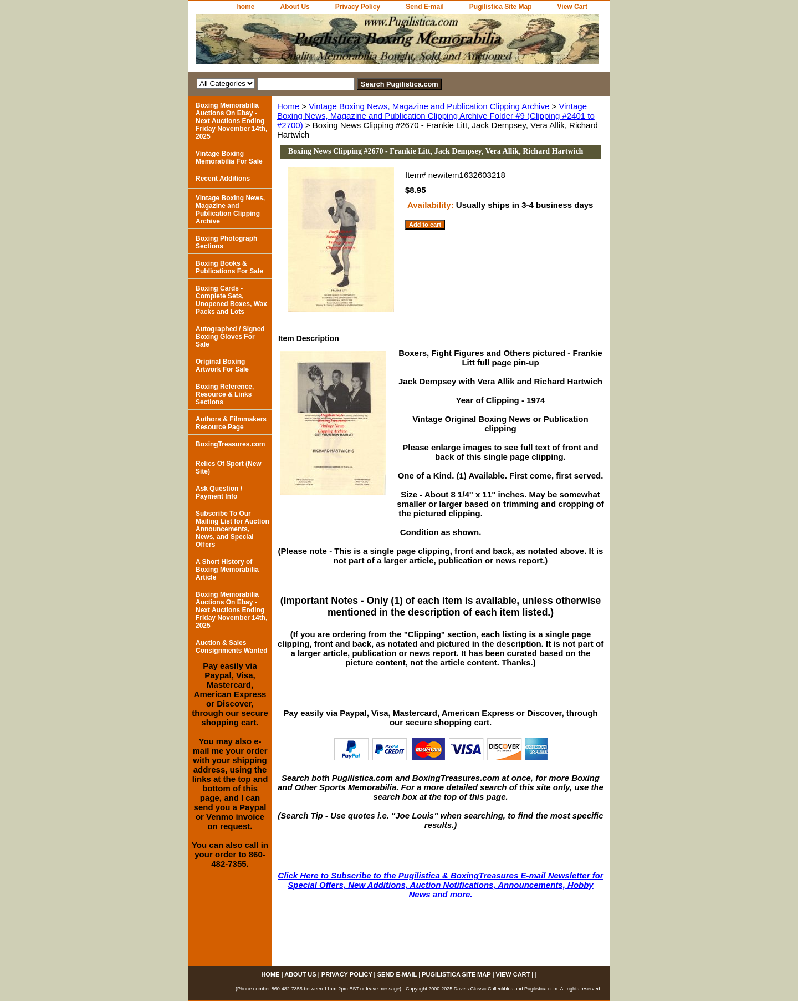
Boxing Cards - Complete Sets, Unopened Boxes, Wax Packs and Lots (231, 300)
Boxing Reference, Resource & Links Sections (225, 394)
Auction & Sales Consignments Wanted (232, 646)
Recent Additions (223, 178)
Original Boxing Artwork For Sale (222, 365)
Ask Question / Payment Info (219, 492)
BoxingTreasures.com (230, 444)
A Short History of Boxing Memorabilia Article (227, 569)
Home (288, 106)
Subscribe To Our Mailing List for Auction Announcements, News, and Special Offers (232, 529)
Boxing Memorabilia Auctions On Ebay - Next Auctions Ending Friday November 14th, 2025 (231, 120)
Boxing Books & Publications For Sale (229, 267)
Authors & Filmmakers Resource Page (231, 423)
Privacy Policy (357, 7)
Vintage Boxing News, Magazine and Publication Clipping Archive (429, 106)
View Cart (572, 7)
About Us (294, 7)
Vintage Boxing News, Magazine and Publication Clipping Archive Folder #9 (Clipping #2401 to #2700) (436, 115)
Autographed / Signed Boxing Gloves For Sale (230, 336)
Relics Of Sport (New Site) (229, 467)
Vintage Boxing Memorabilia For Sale (229, 157)
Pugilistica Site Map (500, 7)
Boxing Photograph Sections (226, 242)
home (245, 7)
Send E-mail (425, 7)
